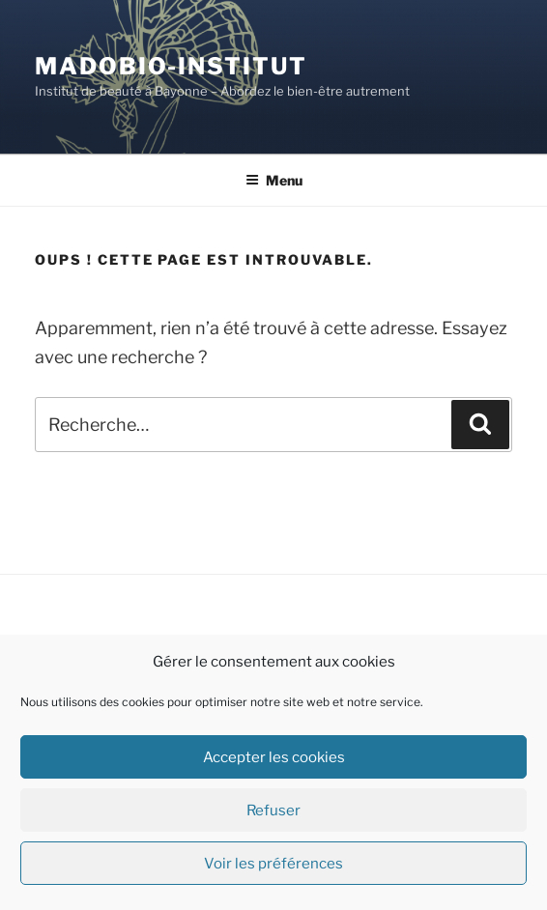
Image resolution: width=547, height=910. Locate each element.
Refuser (273, 810)
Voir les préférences (273, 863)
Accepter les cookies (274, 757)
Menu (273, 180)
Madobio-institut (171, 66)
